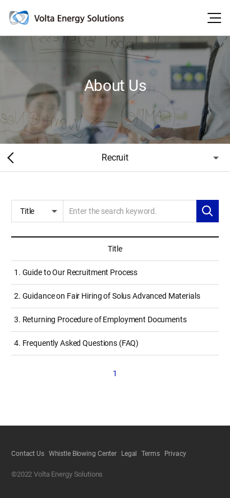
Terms (150, 454)
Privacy (175, 454)
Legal (129, 454)
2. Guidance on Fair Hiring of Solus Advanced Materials (107, 295)
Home (8, 157)
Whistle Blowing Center (83, 454)
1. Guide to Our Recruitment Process (75, 272)
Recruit (115, 157)
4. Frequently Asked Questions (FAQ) (76, 343)
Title (27, 211)
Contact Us (27, 454)
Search (207, 211)
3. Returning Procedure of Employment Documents (100, 319)
